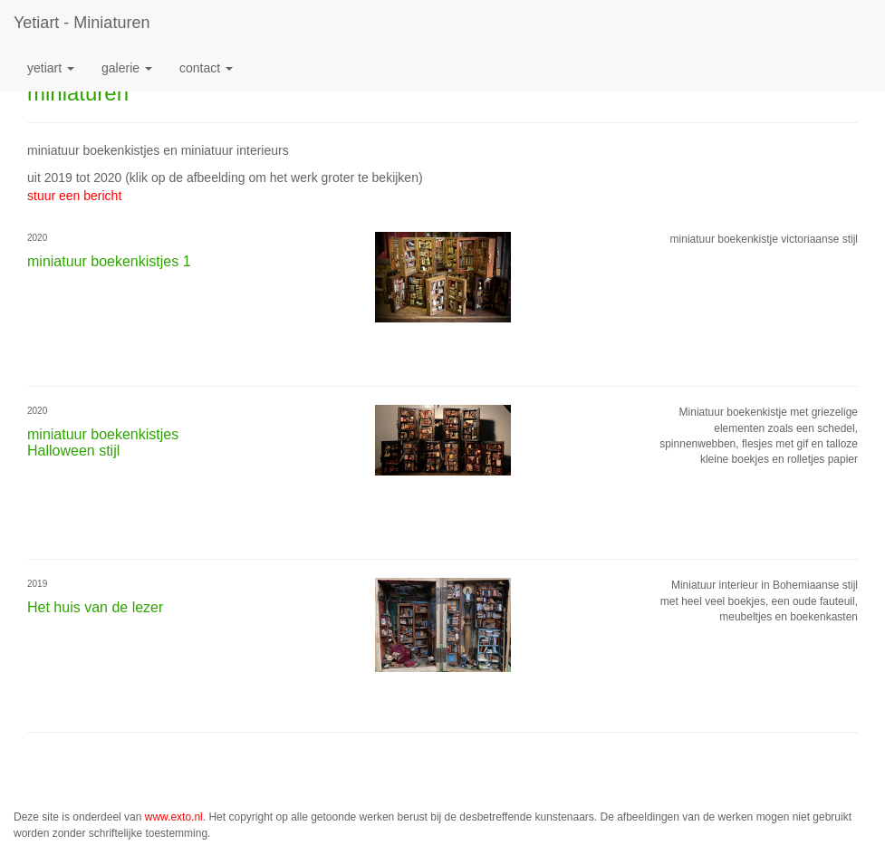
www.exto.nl (174, 817)
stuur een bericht (74, 195)
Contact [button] (206, 68)
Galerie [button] (126, 68)
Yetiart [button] (50, 68)
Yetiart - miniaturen (81, 23)
